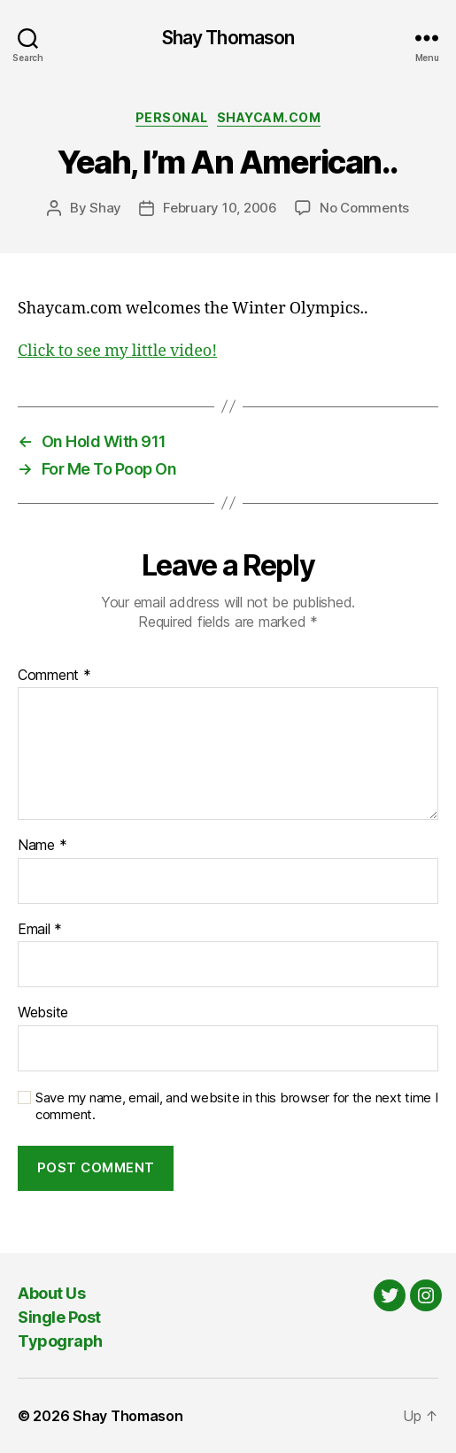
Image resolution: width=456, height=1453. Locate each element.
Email (40, 930)
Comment (54, 676)
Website (43, 1013)
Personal (171, 117)
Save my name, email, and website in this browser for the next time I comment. (236, 1106)
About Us (51, 1293)
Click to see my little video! (117, 351)
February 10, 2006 (220, 207)
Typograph (60, 1341)
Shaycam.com (269, 117)
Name (42, 846)
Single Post (59, 1317)
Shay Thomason (228, 37)
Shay (105, 207)
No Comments (364, 207)
